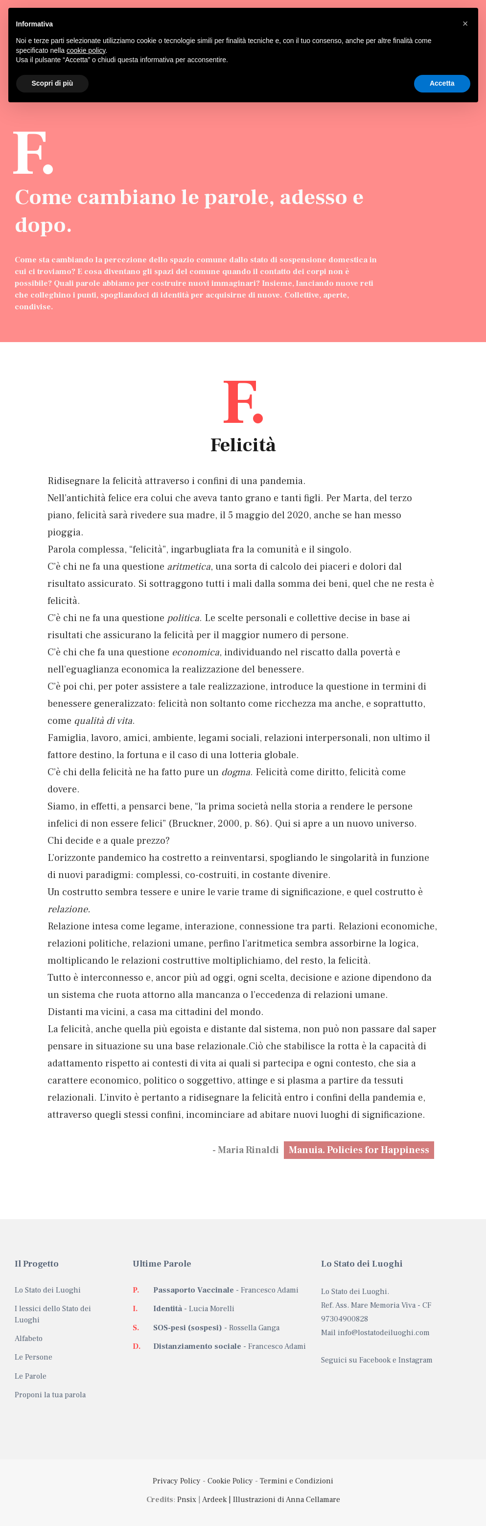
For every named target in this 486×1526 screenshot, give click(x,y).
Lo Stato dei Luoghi (48, 1290)
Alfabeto (29, 1338)
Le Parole (30, 1376)
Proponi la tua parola (50, 1395)
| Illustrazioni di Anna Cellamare (283, 1499)
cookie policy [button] (86, 50)
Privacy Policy (177, 1481)
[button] (465, 23)
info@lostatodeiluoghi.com (384, 1333)
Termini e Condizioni (296, 1481)
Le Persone (33, 1357)
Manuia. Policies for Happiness (359, 1150)
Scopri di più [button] (52, 83)
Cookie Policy (230, 1481)
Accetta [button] (442, 83)
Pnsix (186, 1499)
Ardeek (214, 1499)
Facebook (375, 1360)
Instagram (415, 1360)
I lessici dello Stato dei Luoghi (53, 1314)
